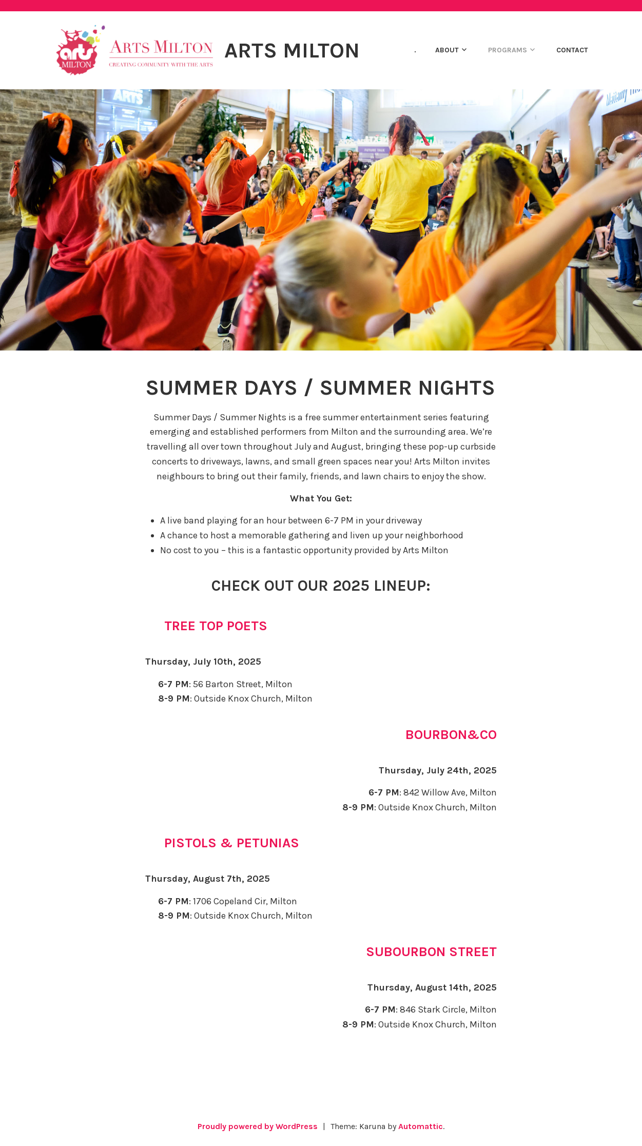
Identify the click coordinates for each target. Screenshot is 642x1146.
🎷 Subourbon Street (421, 952)
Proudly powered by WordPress (258, 1126)
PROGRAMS (507, 50)
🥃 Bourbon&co (441, 735)
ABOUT (447, 50)
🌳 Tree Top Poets (206, 626)
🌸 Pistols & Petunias (222, 843)
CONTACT (572, 50)
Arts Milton (292, 50)
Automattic (420, 1126)
